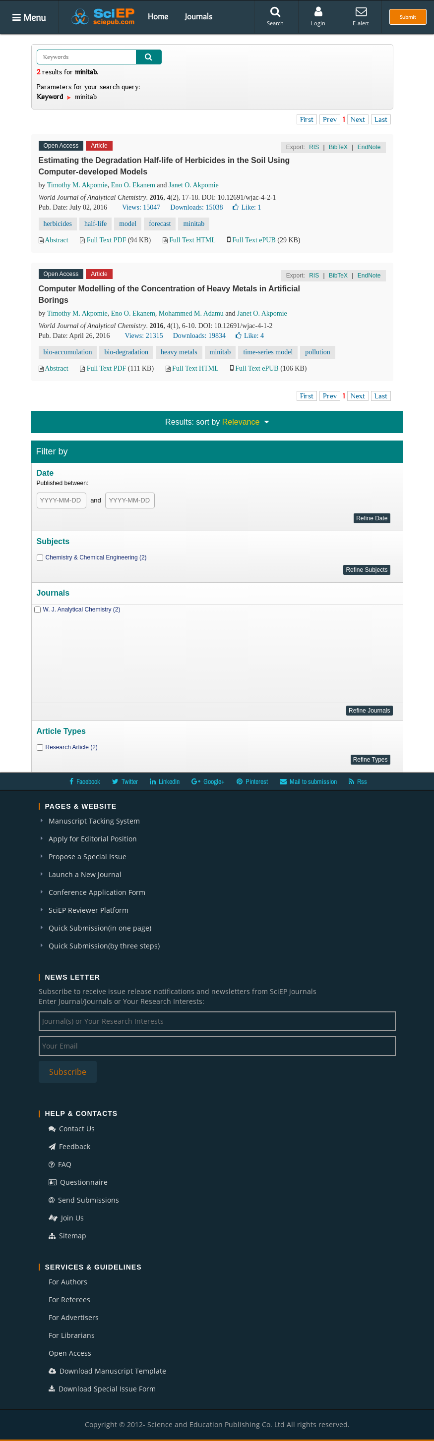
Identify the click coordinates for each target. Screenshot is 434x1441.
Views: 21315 (143, 335)
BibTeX (338, 147)
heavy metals (179, 352)
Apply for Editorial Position (93, 838)
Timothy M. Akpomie (77, 185)
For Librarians (72, 1335)
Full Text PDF (106, 240)
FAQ (60, 1164)
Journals (198, 16)
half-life (95, 223)
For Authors (68, 1281)
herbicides (58, 223)
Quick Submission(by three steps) (104, 945)
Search (275, 16)
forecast (160, 223)
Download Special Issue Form (102, 1388)
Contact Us (72, 1128)
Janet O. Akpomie (194, 185)
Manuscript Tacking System (94, 821)
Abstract (56, 240)
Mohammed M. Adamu (191, 313)
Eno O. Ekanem (133, 185)
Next (358, 119)
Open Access (70, 1353)
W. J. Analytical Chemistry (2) (82, 609)
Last (380, 119)
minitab (193, 223)
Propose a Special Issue (87, 856)
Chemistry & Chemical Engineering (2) (96, 557)
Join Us (66, 1217)
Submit (408, 16)
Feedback (69, 1146)
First (306, 119)
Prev (330, 119)
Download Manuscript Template (107, 1371)
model (127, 223)
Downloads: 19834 (199, 335)
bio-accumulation (68, 352)
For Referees (69, 1299)
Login (318, 16)
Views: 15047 (141, 207)
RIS (314, 147)
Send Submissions (84, 1200)
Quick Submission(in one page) (100, 928)
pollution (317, 352)
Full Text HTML (192, 240)
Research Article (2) (72, 747)
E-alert (361, 16)
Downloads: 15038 (196, 207)
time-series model (268, 352)
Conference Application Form (97, 892)
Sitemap (67, 1235)
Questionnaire (78, 1182)
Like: (247, 207)
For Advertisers (74, 1317)
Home (158, 16)
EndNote (369, 147)
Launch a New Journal (85, 874)
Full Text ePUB (253, 240)
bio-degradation (126, 352)
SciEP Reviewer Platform (88, 910)
